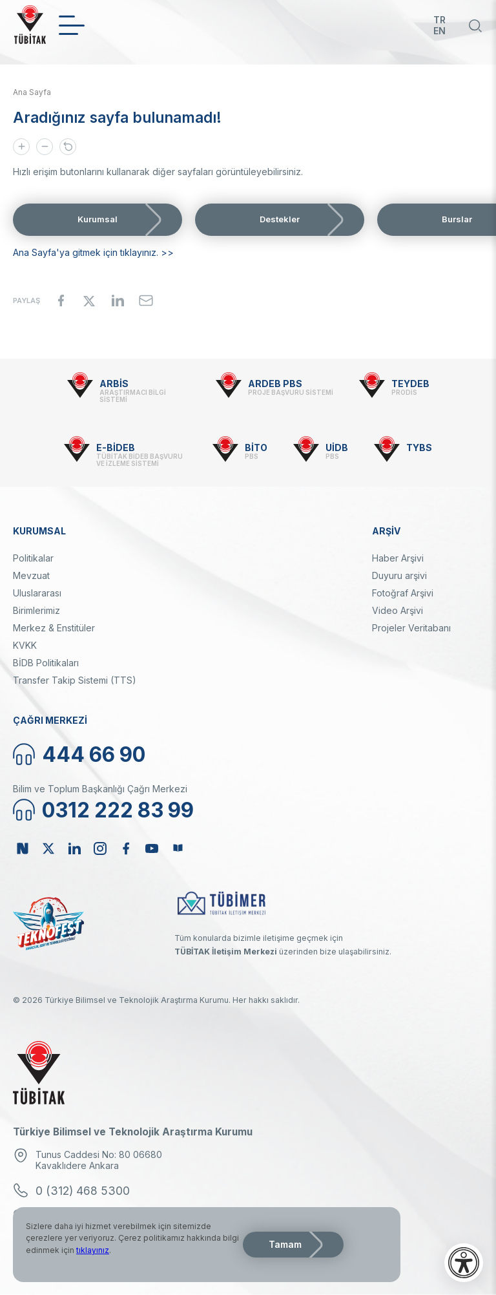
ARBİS (114, 383)
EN (439, 30)
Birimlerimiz (36, 610)
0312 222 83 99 (118, 810)
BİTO (256, 447)
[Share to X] (89, 300)
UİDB (337, 447)
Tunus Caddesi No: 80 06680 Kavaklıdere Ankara (99, 1160)
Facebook (126, 848)
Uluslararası (37, 592)
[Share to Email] (146, 300)
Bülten (177, 848)
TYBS (419, 447)
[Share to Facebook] (60, 300)
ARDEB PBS (275, 383)
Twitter (48, 848)
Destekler (280, 219)
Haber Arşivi (398, 558)
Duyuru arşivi (399, 575)
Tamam (285, 1244)
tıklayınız (92, 1250)
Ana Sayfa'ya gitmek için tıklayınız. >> (93, 252)
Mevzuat (31, 575)
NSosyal (22, 848)
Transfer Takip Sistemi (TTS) (74, 680)
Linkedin (74, 848)
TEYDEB (410, 383)
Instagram (100, 848)
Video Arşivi (397, 610)
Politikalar (33, 558)
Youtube (151, 848)
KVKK (25, 645)
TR (439, 19)
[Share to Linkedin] (117, 300)
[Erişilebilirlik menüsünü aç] (463, 1262)
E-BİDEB (115, 447)
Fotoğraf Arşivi (402, 592)
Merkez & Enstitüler (54, 627)
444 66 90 (93, 754)
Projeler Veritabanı (411, 627)
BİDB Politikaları (46, 662)
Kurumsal (98, 219)
